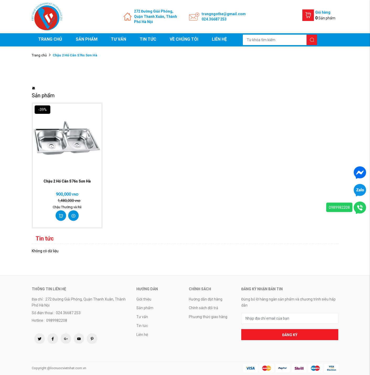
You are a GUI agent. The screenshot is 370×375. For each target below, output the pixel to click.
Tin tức (148, 39)
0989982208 (339, 207)
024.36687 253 (214, 19)
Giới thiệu (143, 299)
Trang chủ (50, 39)
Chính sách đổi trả (203, 308)
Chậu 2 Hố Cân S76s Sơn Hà (67, 181)
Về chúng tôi (184, 39)
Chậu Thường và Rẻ (67, 207)
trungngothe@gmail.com (224, 14)
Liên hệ (219, 39)
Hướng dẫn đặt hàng (205, 299)
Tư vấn (118, 39)
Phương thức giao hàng (208, 317)
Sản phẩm (87, 39)
